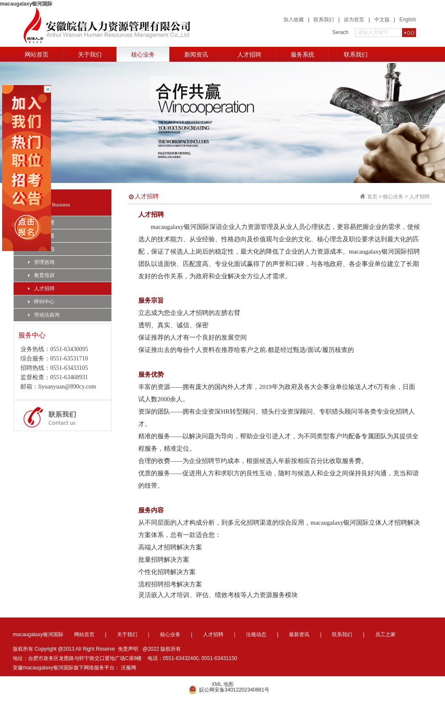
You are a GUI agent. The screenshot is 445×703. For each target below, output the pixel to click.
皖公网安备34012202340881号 (228, 690)
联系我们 (324, 20)
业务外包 (41, 249)
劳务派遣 (41, 236)
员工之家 (385, 634)
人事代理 (41, 223)
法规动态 (256, 634)
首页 (372, 197)
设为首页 (354, 20)
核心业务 (143, 54)
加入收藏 (293, 20)
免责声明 (128, 649)
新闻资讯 (196, 54)
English (407, 20)
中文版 (382, 20)
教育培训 (41, 275)
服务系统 (302, 54)
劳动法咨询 (44, 315)
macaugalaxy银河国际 (26, 4)
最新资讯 (299, 634)
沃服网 (128, 668)
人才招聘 (249, 54)
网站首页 (36, 54)
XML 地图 (222, 684)
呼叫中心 (41, 302)
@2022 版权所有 (162, 649)
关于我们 (90, 54)
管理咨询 (41, 262)
